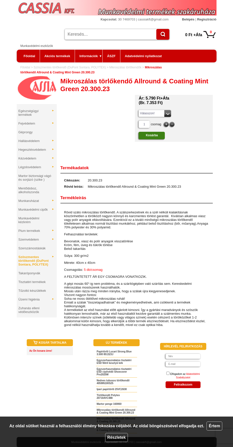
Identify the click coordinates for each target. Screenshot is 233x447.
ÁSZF (111, 56)
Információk (90, 56)
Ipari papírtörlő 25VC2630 (112, 389)
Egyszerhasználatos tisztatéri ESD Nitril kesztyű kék (114, 361)
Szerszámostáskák (32, 248)
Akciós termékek (57, 56)
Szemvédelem (36, 239)
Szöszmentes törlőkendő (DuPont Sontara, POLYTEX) (70, 67)
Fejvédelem (36, 123)
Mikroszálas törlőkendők (125, 67)
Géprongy (25, 132)
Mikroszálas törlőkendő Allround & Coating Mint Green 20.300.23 (116, 411)
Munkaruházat (36, 201)
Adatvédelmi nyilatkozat (143, 56)
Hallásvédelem (36, 141)
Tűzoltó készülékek (32, 291)
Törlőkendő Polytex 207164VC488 (108, 396)
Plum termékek (36, 231)
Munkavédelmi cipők (36, 209)
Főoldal (29, 56)
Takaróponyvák (29, 273)
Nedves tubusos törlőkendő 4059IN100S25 (113, 382)
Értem (214, 426)
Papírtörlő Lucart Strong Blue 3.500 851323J (114, 353)
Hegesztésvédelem (36, 149)
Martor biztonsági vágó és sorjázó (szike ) (34, 177)
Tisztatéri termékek (32, 282)
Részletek (116, 437)
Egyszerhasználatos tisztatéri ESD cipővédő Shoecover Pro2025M (114, 372)
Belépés (188, 19)
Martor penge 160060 (109, 404)
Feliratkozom (183, 384)
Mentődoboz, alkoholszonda (28, 190)
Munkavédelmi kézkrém (28, 220)
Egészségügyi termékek (36, 113)
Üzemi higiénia (36, 299)
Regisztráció (206, 19)
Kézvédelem (36, 158)
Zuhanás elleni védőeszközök (29, 310)
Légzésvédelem (36, 167)
